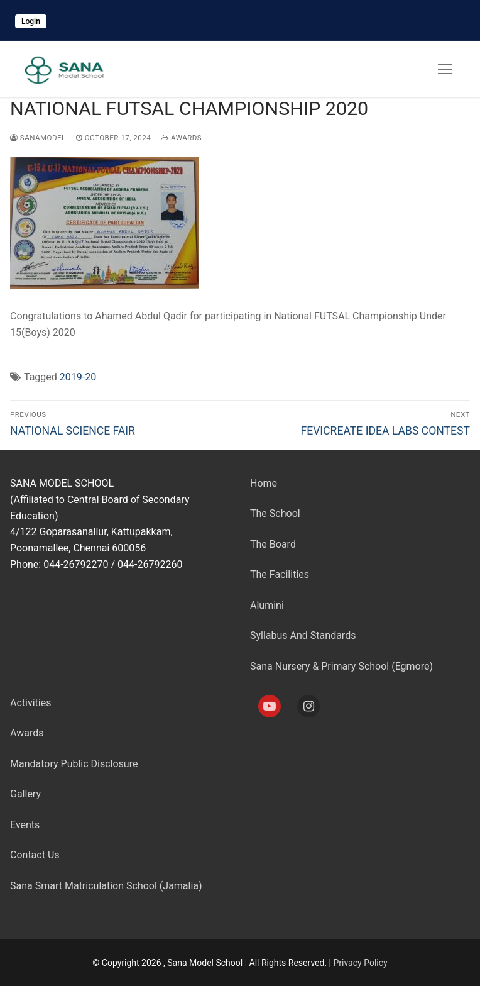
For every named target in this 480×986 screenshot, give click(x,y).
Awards (181, 137)
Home (263, 483)
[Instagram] (308, 706)
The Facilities (279, 574)
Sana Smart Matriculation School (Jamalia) (106, 886)
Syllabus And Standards (303, 635)
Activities (30, 703)
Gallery (25, 794)
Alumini (267, 605)
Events (25, 825)
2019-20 (78, 377)
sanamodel (38, 137)
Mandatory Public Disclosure (74, 764)
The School (275, 513)
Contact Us (35, 855)
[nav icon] (445, 69)
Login (30, 21)
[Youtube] (269, 706)
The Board (273, 544)
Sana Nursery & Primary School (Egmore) (341, 666)
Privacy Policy (360, 963)
